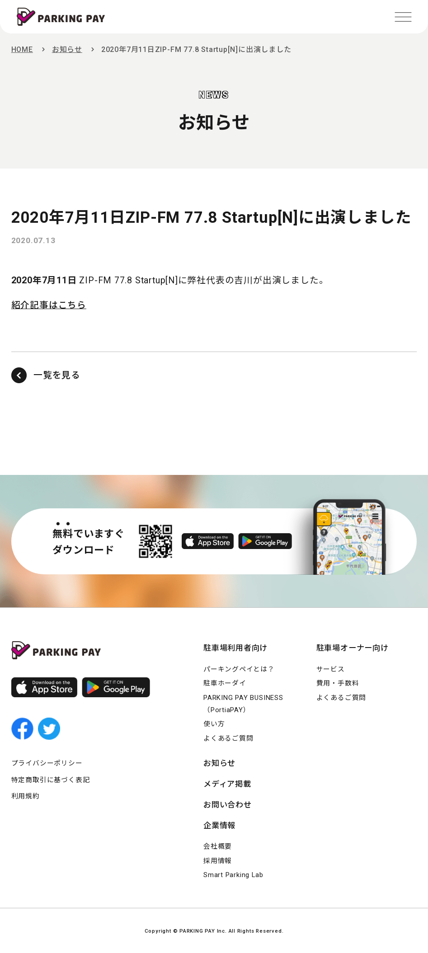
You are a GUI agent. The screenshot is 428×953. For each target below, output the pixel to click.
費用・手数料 (337, 683)
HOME (22, 49)
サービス (330, 669)
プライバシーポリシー (47, 763)
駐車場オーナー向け (352, 648)
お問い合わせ (227, 804)
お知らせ (67, 49)
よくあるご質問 (228, 738)
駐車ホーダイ (224, 683)
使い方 (214, 724)
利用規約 (25, 796)
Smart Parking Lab (233, 875)
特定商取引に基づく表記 (50, 780)
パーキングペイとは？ (239, 669)
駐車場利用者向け (235, 648)
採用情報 (217, 861)
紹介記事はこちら (48, 305)
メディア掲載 (227, 784)
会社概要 (217, 846)
